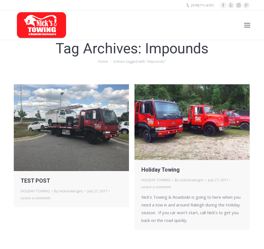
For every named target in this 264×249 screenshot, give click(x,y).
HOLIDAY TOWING (35, 190)
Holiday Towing (160, 169)
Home (103, 61)
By (68, 190)
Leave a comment (35, 197)
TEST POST (35, 180)
